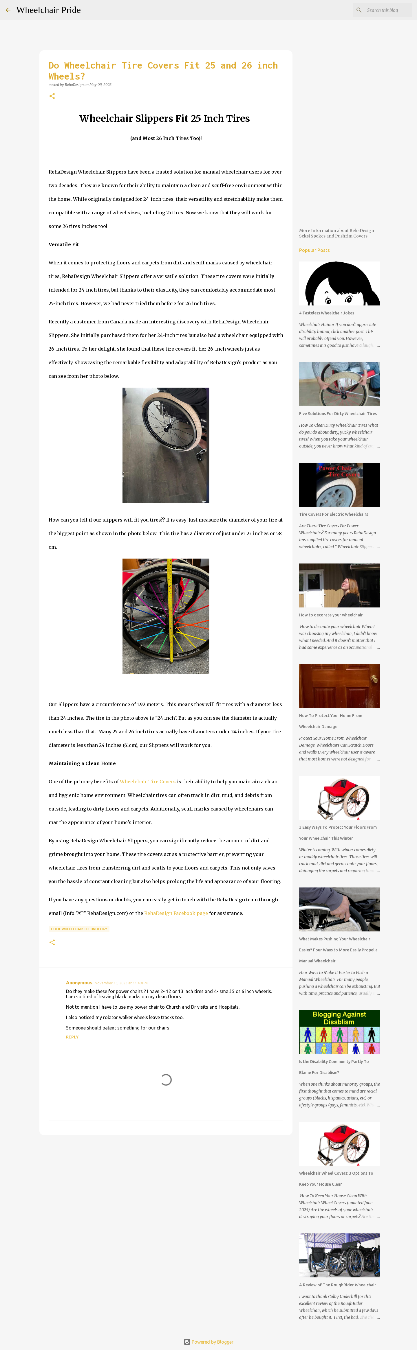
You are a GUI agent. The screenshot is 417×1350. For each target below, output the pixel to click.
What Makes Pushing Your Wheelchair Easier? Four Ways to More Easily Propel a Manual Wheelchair (338, 950)
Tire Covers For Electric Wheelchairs (333, 514)
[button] (52, 96)
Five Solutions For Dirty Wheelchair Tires (338, 413)
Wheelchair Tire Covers (148, 781)
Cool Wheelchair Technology (79, 929)
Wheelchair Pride (48, 10)
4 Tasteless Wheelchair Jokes (326, 313)
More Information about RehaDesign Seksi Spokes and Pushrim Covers (336, 233)
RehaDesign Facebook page (176, 913)
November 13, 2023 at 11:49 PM (121, 983)
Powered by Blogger (208, 1342)
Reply (72, 1037)
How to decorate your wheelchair (331, 615)
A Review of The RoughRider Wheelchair (337, 1285)
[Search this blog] (382, 10)
